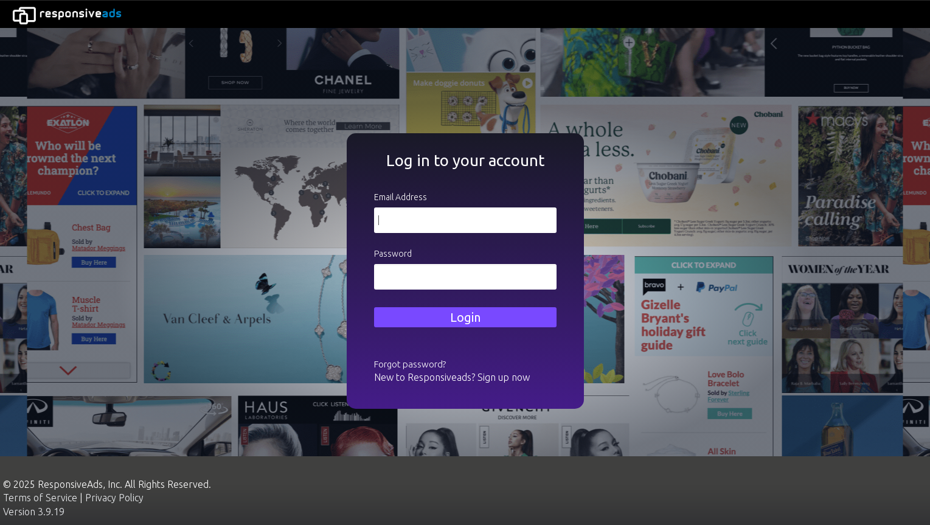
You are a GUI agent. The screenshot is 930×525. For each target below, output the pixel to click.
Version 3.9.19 (33, 511)
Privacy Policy (114, 497)
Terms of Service (40, 497)
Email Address (400, 197)
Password (393, 254)
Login (465, 317)
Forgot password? (410, 364)
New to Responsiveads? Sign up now (452, 377)
